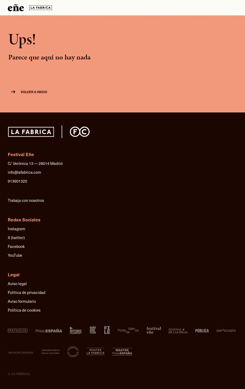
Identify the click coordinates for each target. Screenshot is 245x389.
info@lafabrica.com (24, 172)
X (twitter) (16, 237)
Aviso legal (17, 283)
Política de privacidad (26, 292)
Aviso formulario (22, 301)
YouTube (15, 255)
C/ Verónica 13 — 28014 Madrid (35, 163)
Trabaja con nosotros (26, 200)
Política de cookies (24, 310)
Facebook (16, 246)
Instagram (16, 229)
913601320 (17, 181)
